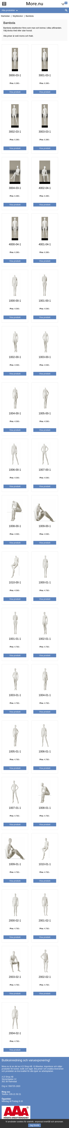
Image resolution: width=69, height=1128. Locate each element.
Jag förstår (34, 1125)
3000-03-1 (15, 75)
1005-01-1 (15, 751)
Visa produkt (14, 92)
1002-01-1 (45, 638)
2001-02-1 (45, 920)
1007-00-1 (45, 469)
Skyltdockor (17, 16)
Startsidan (5, 16)
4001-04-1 (45, 244)
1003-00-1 (45, 357)
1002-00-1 (15, 357)
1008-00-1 (15, 526)
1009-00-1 (45, 526)
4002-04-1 (45, 188)
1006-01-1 (45, 751)
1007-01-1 (15, 807)
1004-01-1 (45, 695)
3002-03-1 (15, 131)
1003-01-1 (15, 695)
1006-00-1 (15, 469)
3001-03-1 (45, 75)
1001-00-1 (45, 300)
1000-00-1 (15, 300)
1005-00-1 (45, 413)
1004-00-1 (15, 413)
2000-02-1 (15, 920)
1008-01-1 (45, 807)
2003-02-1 (15, 977)
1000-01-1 (45, 582)
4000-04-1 (15, 244)
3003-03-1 (45, 131)
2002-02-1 (45, 977)
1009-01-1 (15, 864)
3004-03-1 (15, 188)
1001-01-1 (15, 638)
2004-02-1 (15, 1033)
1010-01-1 (45, 864)
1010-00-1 (15, 582)
